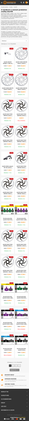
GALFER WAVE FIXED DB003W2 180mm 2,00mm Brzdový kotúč (7, 142)
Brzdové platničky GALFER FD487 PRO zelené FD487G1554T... (7, 220)
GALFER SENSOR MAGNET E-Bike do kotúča (7, 63)
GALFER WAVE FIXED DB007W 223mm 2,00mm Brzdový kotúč (7, 115)
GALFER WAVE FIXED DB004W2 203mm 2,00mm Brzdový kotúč (21, 115)
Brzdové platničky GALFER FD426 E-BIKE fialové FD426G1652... (21, 324)
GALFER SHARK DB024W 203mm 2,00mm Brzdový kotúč (21, 63)
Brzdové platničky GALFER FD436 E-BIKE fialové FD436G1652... (7, 298)
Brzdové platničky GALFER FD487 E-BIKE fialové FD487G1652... (21, 220)
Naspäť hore (14, 370)
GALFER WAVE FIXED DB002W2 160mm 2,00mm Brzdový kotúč (21, 142)
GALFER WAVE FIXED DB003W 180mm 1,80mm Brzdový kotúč (7, 194)
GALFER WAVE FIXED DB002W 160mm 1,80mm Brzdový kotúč (21, 194)
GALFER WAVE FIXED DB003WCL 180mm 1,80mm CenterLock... (7, 272)
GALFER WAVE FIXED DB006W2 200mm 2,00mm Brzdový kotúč (7, 246)
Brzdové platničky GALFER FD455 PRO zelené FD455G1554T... (21, 298)
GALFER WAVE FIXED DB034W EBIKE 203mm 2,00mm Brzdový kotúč (21, 272)
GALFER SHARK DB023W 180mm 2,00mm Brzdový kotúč (21, 89)
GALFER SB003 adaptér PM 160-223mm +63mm (7, 168)
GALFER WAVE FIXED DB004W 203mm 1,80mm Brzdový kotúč (21, 168)
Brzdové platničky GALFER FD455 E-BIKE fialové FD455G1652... (7, 324)
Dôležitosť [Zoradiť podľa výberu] (14, 41)
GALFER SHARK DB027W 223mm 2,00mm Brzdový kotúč (7, 89)
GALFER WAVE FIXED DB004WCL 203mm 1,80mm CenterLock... (21, 246)
